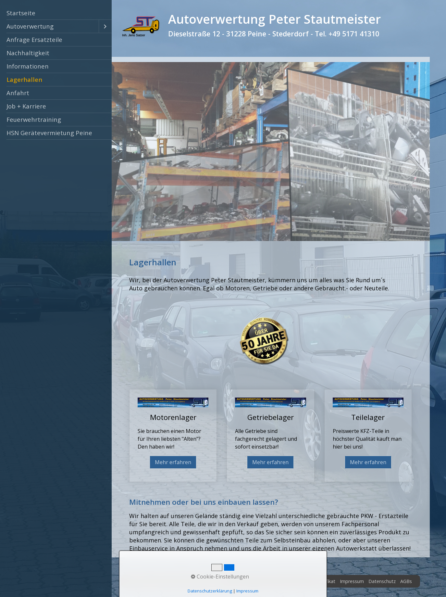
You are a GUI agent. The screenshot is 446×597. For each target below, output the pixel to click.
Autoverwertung (30, 26)
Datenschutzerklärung (210, 591)
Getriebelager (270, 435)
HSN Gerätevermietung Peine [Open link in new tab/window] (49, 133)
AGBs (406, 581)
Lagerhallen (24, 79)
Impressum (352, 581)
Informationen (27, 66)
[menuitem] (56, 13)
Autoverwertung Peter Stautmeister (274, 19)
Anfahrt (17, 93)
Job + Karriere (26, 106)
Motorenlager (173, 435)
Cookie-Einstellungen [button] (220, 576)
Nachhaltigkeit (27, 53)
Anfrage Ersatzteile (34, 39)
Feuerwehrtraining (33, 119)
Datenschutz (382, 581)
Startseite (20, 13)
